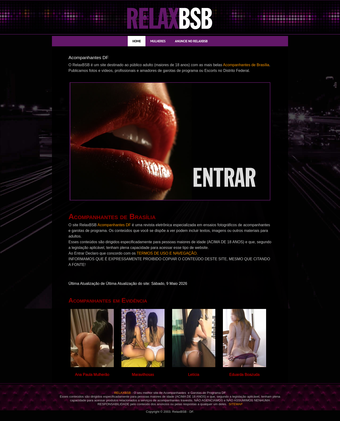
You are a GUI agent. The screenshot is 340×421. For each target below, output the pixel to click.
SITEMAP (236, 404)
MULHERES (157, 41)
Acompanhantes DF (114, 225)
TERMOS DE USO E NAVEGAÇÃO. (167, 253)
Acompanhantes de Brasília (246, 65)
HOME (136, 41)
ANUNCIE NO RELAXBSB (191, 41)
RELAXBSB (122, 393)
